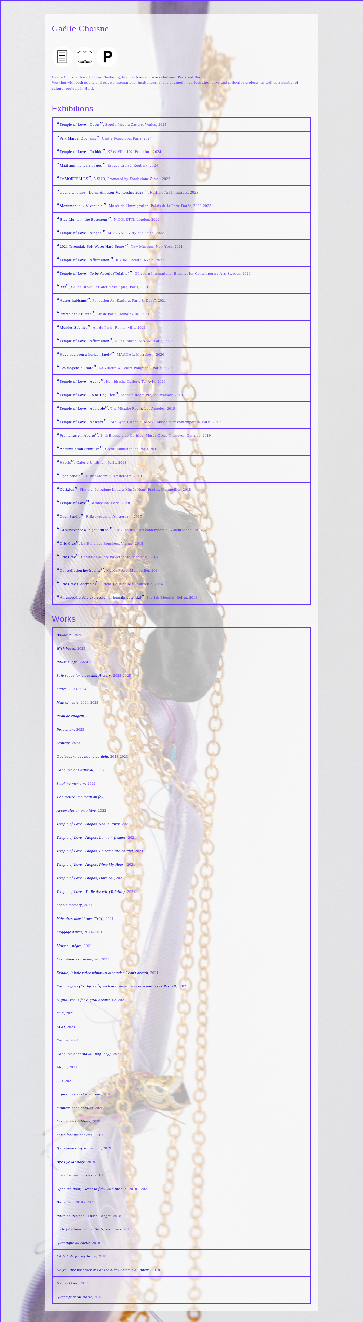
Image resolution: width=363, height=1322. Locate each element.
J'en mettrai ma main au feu (80, 797)
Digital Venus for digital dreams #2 (86, 999)
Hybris (65, 462)
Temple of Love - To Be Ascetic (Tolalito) (91, 891)
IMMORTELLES (74, 178)
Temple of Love (73, 503)
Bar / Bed (65, 1202)
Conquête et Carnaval (75, 770)
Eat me (62, 1040)
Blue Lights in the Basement (84, 219)
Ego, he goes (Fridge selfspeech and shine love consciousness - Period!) (117, 986)
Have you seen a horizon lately (85, 354)
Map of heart (67, 702)
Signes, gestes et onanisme (79, 1094)
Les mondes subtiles (73, 1121)
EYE (60, 1013)
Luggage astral (69, 932)
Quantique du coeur (73, 1243)
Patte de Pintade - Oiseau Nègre (84, 1216)
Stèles (62, 689)
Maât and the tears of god (81, 165)
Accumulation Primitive (80, 449)
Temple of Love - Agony (80, 381)
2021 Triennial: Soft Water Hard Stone (92, 246)
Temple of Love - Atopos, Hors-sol (85, 878)
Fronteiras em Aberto (77, 435)
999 (63, 287)
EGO (61, 1026)
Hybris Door (67, 1283)
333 (60, 1081)
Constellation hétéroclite (80, 570)
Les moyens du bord (77, 368)
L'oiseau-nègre (69, 945)
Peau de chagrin (70, 716)
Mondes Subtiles (74, 327)
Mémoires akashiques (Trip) (80, 918)
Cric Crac (68, 543)
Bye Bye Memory (71, 1162)
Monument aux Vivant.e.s (82, 205)
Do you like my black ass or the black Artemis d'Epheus (103, 1270)
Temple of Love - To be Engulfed (87, 395)
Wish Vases (66, 648)
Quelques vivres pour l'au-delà (82, 756)
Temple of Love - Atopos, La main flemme (91, 837)
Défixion (67, 489)
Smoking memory (71, 783)
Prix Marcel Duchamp (78, 138)
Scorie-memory (69, 905)
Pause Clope (67, 662)
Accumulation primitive (76, 810)
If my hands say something (79, 1148)
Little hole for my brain (76, 1256)
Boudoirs (64, 635)
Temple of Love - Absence (82, 422)
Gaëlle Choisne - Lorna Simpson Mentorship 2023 (102, 192)
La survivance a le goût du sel (85, 530)
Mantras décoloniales (75, 1108)
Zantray (63, 743)
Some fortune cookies (74, 1135)
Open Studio (70, 476)
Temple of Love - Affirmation (85, 259)
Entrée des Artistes (75, 314)
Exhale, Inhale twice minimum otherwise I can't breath (102, 972)
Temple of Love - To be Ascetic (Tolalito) (94, 273)
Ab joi (62, 1067)
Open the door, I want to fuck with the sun (92, 1189)
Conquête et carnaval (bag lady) (84, 1054)
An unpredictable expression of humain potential (100, 597)
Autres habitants (73, 300)
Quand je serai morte (74, 1297)
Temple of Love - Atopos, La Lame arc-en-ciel (95, 851)
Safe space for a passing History (84, 675)
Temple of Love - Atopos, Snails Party (88, 824)
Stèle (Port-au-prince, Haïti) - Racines (89, 1229)
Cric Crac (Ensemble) (78, 584)
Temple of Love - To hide (81, 151)
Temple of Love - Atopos (81, 232)
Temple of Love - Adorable (82, 408)
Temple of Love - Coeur (80, 124)
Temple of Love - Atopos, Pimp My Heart (91, 864)
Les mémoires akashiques (78, 959)
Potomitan (65, 729)
